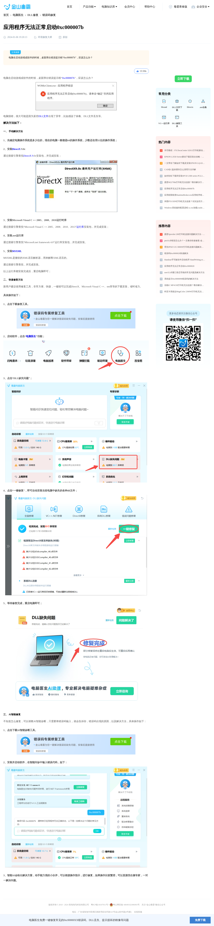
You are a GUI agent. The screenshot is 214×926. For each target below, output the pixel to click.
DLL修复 (32, 15)
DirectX (16, 149)
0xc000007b (68, 78)
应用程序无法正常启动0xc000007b (179, 188)
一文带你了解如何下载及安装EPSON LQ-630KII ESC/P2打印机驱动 (185, 163)
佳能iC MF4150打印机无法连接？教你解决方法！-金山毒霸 (185, 285)
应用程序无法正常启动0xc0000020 (179, 266)
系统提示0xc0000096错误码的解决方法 (181, 279)
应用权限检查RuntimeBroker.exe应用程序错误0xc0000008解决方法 (185, 195)
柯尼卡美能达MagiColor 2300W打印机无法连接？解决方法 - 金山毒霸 (185, 291)
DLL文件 (43, 116)
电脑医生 (18, 15)
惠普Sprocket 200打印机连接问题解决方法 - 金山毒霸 (185, 234)
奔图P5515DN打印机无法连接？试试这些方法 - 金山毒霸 (185, 201)
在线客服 (138, 912)
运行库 (80, 227)
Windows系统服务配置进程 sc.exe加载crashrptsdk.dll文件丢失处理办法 (185, 208)
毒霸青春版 (178, 7)
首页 (69, 6)
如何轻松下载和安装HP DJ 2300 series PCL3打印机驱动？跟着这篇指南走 (185, 176)
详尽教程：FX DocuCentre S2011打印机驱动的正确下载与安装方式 (185, 150)
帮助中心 (149, 6)
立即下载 (183, 78)
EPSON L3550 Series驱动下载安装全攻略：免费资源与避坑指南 (185, 157)
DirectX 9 (28, 155)
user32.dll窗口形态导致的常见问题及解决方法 (184, 272)
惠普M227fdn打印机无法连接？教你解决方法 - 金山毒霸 (185, 182)
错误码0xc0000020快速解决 (176, 253)
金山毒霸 (14, 920)
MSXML (17, 251)
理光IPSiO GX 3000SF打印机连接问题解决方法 (184, 247)
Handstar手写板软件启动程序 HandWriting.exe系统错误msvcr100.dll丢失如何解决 (185, 260)
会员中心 (129, 6)
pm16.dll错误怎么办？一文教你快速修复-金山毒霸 (185, 240)
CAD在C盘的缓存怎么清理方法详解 (180, 169)
